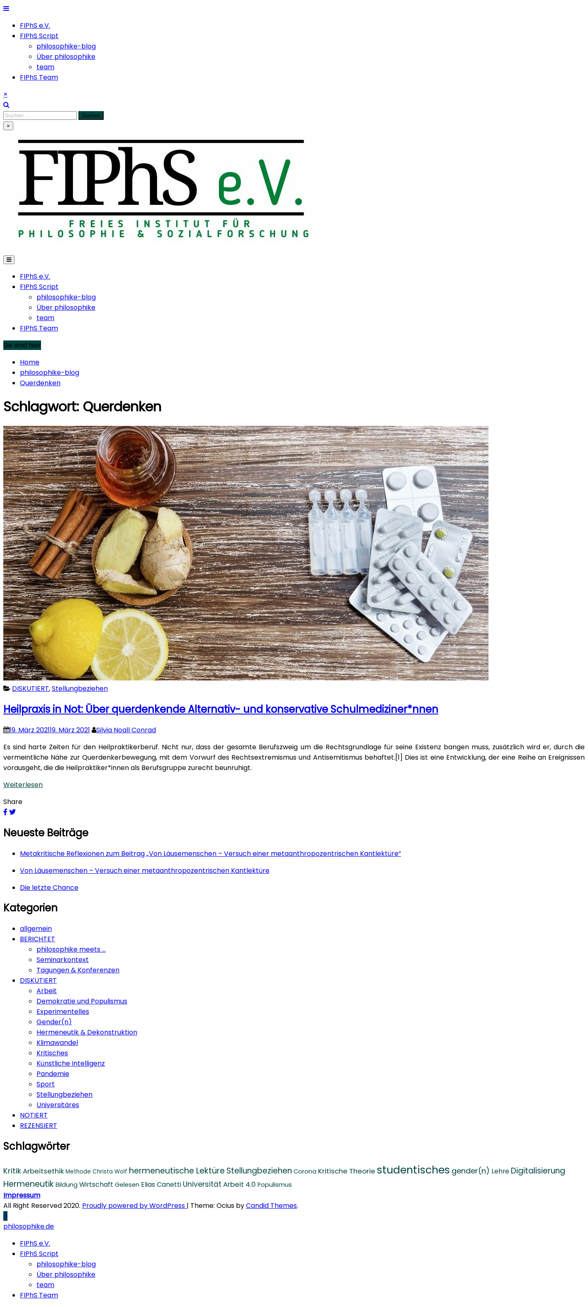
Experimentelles (62, 1011)
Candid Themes (271, 1205)
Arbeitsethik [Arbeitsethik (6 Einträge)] (43, 1171)
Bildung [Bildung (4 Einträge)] (67, 1185)
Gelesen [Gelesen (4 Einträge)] (127, 1185)
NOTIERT (34, 1115)
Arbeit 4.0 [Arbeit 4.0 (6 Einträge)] (239, 1184)
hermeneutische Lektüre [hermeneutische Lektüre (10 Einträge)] (177, 1170)
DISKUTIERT (30, 688)
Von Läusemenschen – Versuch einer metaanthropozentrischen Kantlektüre (145, 870)
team (45, 67)
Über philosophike (65, 56)
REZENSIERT (38, 1125)
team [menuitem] (45, 1285)
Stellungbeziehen (80, 688)
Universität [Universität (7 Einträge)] (202, 1184)
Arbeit (46, 991)
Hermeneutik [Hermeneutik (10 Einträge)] (28, 1184)
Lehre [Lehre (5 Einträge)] (500, 1171)
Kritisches (52, 1053)
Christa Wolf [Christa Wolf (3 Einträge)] (109, 1172)
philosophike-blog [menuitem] (66, 1264)
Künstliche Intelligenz (70, 1063)
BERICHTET (37, 939)
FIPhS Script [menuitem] (39, 1253)
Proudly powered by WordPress (134, 1205)
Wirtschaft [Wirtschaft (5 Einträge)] (96, 1184)
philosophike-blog (66, 46)
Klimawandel (57, 1042)
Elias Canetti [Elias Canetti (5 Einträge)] (161, 1184)
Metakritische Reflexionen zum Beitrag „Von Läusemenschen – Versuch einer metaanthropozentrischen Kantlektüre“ (210, 853)
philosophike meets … (71, 949)
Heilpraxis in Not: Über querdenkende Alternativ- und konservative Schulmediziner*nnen (220, 709)
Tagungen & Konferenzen (77, 970)
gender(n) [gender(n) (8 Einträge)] (471, 1171)
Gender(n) (54, 1022)
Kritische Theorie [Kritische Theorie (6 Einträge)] (346, 1171)
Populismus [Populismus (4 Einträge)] (275, 1185)
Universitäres (57, 1105)
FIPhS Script (39, 36)
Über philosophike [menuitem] (65, 1274)
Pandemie (52, 1074)
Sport (45, 1084)
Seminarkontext (62, 959)
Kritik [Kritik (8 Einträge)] (12, 1171)
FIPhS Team (39, 77)
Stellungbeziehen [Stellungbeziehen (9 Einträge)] (259, 1170)
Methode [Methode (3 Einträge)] (78, 1172)
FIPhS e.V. (35, 25)
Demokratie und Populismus (81, 1001)
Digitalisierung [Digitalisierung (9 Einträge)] (538, 1170)
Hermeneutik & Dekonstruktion (86, 1032)
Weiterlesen (23, 785)
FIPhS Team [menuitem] (39, 1295)
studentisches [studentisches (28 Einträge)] (413, 1169)
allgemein (36, 928)
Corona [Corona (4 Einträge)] (305, 1171)
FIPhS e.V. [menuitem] (35, 1243)
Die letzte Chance (49, 887)
